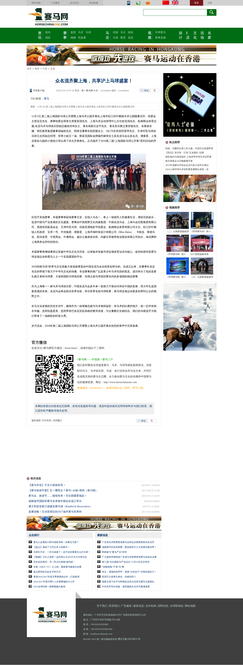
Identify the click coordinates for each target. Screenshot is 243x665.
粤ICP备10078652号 (129, 639)
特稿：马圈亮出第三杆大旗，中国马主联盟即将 (189, 148)
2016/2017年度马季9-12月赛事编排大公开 (54, 582)
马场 (115, 37)
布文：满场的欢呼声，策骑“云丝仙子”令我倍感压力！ (129, 572)
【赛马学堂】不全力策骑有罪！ (47, 485)
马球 (88, 32)
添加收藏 (93, 3)
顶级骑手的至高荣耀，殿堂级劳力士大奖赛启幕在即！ (129, 547)
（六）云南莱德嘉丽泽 (201, 277)
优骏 (115, 32)
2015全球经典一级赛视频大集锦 (49, 586)
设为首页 (74, 3)
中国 (45, 69)
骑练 (130, 32)
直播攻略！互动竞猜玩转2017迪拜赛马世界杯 (55, 511)
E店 (187, 35)
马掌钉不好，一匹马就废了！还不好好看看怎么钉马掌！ (61, 552)
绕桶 (73, 37)
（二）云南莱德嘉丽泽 (177, 231)
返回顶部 (36, 420)
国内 (47, 32)
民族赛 (82, 37)
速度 (73, 32)
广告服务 (55, 3)
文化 (195, 35)
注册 (209, 3)
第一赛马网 (87, 90)
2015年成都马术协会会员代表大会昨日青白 (187, 165)
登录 (196, 3)
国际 (47, 37)
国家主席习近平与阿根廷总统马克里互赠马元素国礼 (128, 582)
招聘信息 (163, 606)
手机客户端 (38, 90)
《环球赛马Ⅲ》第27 (176, 254)
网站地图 (36, 3)
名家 (209, 35)
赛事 (65, 35)
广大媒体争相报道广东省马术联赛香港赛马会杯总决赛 (129, 557)
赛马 (46, 98)
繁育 (123, 37)
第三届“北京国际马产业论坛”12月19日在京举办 (126, 562)
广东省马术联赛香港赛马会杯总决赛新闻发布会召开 (128, 542)
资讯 (39, 35)
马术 (80, 32)
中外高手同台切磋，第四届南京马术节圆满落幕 (126, 586)
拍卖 (130, 37)
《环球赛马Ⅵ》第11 (200, 231)
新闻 (37, 69)
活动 (202, 35)
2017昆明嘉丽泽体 (199, 254)
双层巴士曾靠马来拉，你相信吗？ (119, 577)
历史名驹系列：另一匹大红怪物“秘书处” (53, 562)
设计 (180, 35)
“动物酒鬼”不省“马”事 (113, 567)
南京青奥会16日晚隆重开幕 (179, 161)
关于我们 (102, 606)
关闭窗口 (57, 420)
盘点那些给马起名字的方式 (47, 572)
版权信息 (138, 606)
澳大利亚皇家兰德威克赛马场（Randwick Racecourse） (60, 506)
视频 (149, 35)
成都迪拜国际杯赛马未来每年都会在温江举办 (55, 501)
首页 (29, 69)
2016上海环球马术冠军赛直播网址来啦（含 (187, 169)
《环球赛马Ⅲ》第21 (176, 277)
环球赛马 (160, 32)
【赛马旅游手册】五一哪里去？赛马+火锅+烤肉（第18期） (63, 490)
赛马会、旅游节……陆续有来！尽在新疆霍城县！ (57, 496)
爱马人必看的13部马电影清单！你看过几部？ (56, 542)
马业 (107, 35)
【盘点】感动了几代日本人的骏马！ (51, 547)
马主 (123, 32)
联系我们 (114, 606)
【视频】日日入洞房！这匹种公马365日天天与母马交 (60, 557)
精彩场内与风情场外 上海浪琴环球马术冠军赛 (188, 157)
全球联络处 (176, 606)
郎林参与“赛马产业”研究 (114, 552)
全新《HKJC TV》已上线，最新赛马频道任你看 (57, 567)
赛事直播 (160, 37)
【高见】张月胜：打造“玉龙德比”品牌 (184, 152)
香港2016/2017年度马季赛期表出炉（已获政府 (56, 577)
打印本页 (46, 420)
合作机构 (151, 606)
